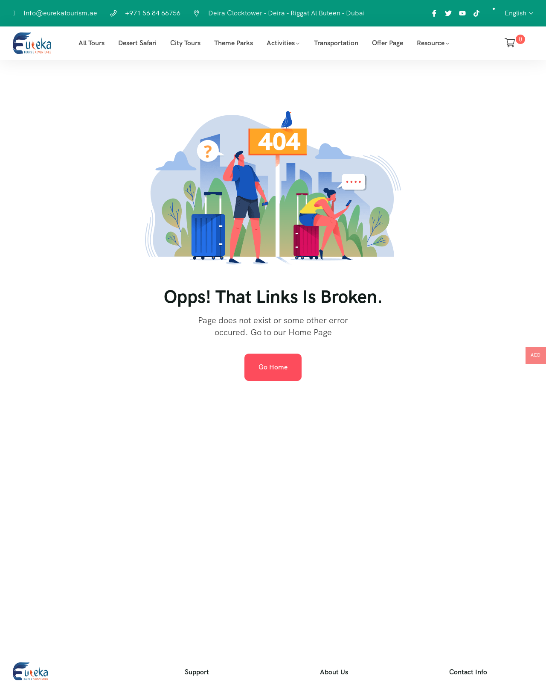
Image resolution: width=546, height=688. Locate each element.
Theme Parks (233, 42)
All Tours (91, 42)
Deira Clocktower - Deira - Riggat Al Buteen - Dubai (286, 13)
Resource (430, 42)
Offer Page (387, 42)
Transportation (336, 42)
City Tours (185, 42)
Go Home (273, 367)
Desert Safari (137, 42)
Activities (281, 42)
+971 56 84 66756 (152, 13)
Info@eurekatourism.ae (60, 13)
